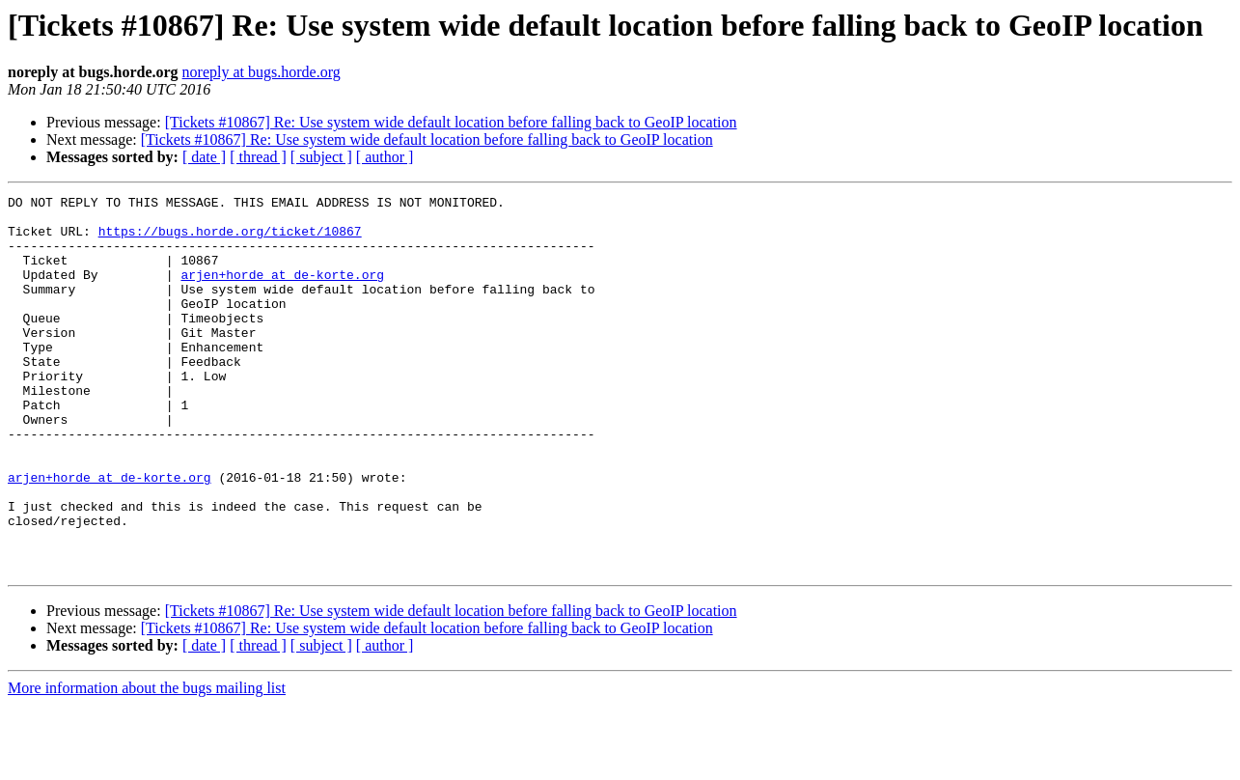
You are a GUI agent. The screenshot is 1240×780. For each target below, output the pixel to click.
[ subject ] (321, 157)
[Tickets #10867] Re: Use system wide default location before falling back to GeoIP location (451, 122)
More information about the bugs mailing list (147, 763)
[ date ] (204, 157)
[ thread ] (258, 157)
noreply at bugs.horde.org (261, 72)
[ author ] (385, 157)
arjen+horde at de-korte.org (282, 291)
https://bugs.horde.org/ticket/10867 (230, 239)
